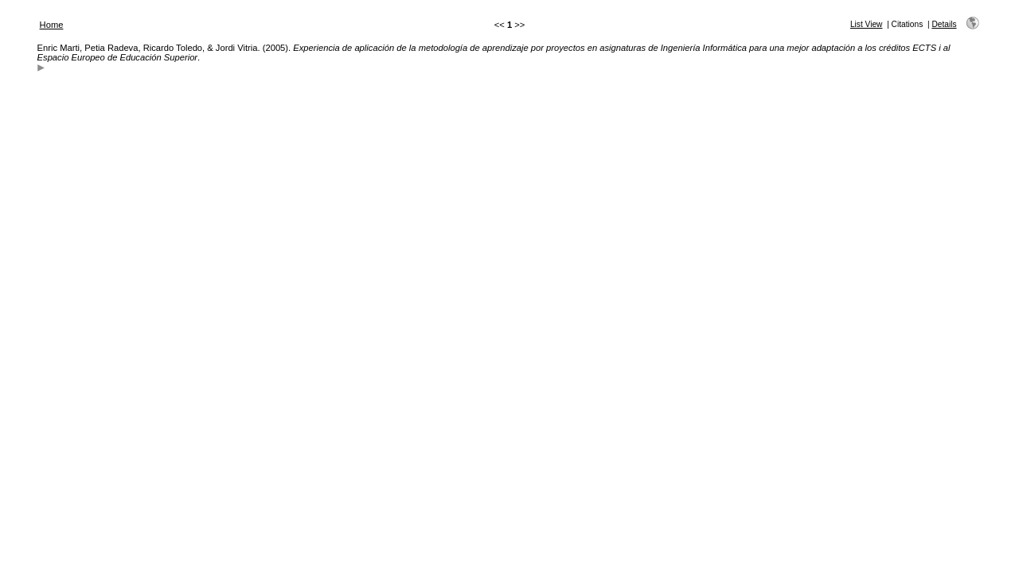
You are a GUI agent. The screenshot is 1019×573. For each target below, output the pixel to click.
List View (866, 24)
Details (943, 24)
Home (52, 24)
